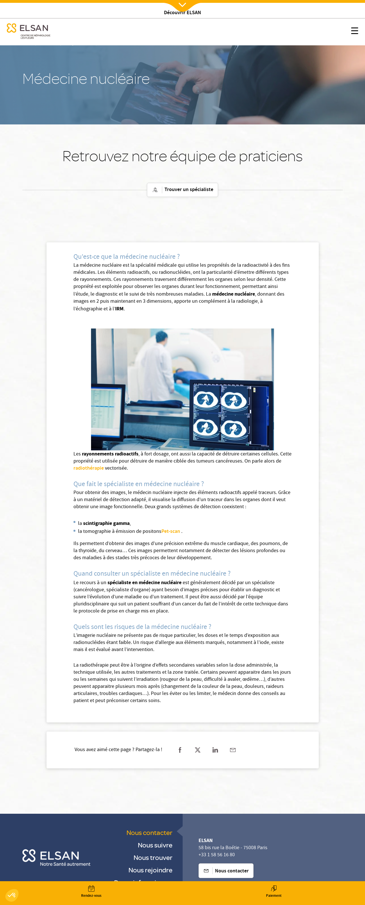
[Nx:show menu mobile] (354, 32)
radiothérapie (89, 468)
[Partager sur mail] (233, 749)
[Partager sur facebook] (180, 749)
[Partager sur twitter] (198, 749)
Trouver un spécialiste (182, 190)
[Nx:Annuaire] (91, 891)
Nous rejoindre (150, 869)
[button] (12, 895)
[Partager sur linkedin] (215, 749)
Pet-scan (170, 531)
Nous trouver (153, 857)
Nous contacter (149, 832)
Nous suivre (155, 844)
